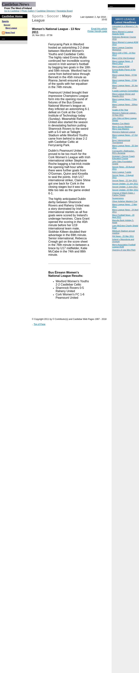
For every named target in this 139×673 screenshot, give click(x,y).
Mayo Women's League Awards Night (122, 33)
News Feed (10, 33)
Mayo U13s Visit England (123, 58)
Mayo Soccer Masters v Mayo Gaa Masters (122, 128)
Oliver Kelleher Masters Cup (124, 201)
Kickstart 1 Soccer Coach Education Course (123, 157)
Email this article (99, 28)
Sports (5, 21)
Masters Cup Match (121, 123)
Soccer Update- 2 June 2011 (125, 187)
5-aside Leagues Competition (125, 91)
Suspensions (118, 198)
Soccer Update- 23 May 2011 (125, 190)
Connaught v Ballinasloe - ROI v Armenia (123, 152)
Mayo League (11, 28)
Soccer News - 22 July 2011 (124, 180)
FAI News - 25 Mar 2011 (123, 236)
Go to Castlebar (12, 11)
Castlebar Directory (45, 11)
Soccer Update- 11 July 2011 (125, 183)
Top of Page (39, 324)
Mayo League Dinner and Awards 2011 (123, 95)
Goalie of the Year (120, 110)
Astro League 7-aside (121, 172)
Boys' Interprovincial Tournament (121, 141)
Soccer (7, 25)
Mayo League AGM (120, 66)
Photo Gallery (28, 11)
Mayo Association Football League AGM (124, 246)
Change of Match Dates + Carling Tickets (123, 194)
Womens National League (123, 132)
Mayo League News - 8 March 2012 (122, 62)
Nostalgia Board (64, 11)
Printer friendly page (97, 31)
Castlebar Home (12, 16)
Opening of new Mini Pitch (124, 250)
